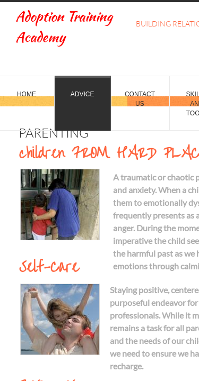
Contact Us (140, 98)
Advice (82, 94)
